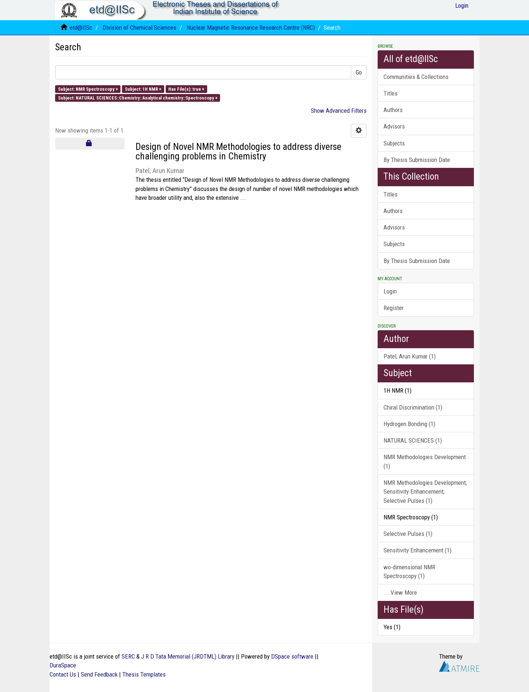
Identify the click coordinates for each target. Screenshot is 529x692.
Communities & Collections (416, 76)
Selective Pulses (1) (408, 533)
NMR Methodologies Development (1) (425, 461)
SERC (128, 656)
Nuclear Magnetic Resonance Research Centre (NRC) (251, 27)
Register (394, 307)
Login (390, 291)
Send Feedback (99, 674)
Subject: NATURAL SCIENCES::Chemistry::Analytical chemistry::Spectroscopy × (137, 97)
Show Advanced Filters (339, 110)
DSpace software (292, 656)
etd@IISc (81, 27)
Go (359, 72)
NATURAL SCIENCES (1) (413, 440)
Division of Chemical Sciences (139, 27)
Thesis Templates (144, 674)
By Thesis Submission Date (417, 159)
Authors (393, 109)
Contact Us (63, 674)
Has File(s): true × (186, 88)
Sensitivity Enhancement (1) (417, 550)
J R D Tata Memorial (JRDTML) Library (187, 656)
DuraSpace (63, 665)
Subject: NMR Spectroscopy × (88, 88)
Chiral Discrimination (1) (413, 407)
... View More (400, 592)
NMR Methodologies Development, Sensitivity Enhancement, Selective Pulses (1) (425, 491)
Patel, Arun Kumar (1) (410, 356)
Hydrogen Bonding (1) (409, 424)
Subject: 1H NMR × (143, 88)
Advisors (394, 126)
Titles (390, 93)
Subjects (394, 143)
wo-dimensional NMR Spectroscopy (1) (409, 571)
